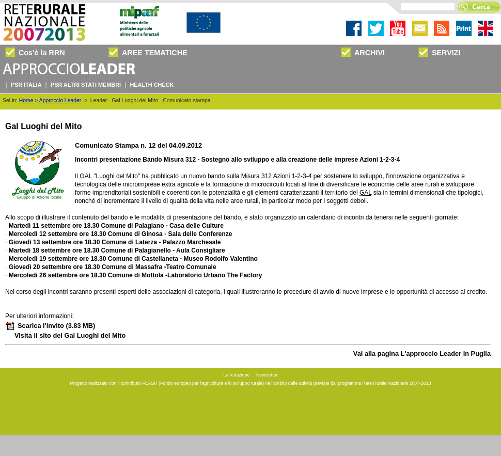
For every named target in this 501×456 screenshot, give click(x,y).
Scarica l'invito (50, 325)
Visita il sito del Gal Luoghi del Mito (70, 335)
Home (26, 100)
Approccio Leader (60, 100)
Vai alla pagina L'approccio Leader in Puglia (422, 353)
